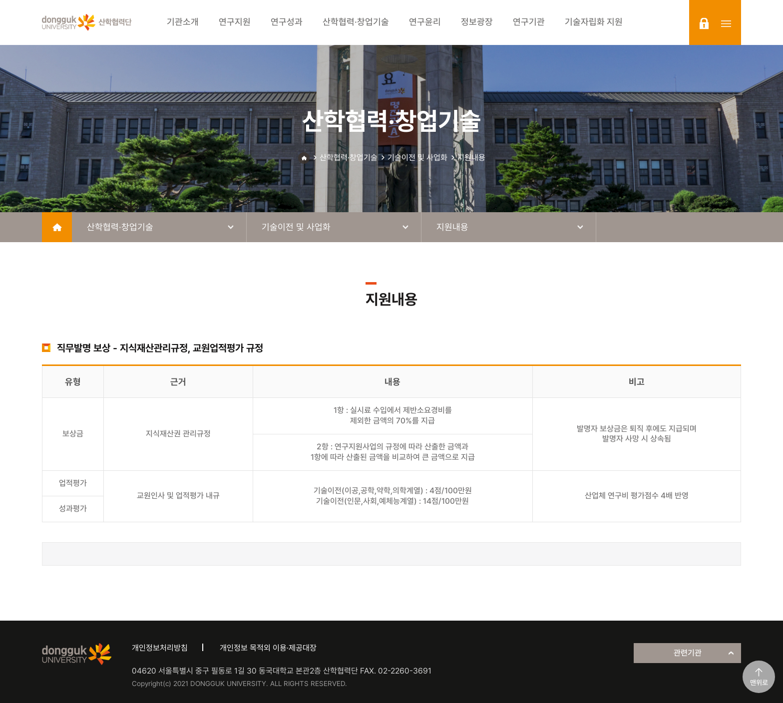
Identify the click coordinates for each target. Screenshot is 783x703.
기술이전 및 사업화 (417, 157)
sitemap (726, 23)
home (57, 227)
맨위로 (759, 683)
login (704, 23)
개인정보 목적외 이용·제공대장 (268, 648)
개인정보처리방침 (160, 648)
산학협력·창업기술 (349, 157)
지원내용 (471, 157)
